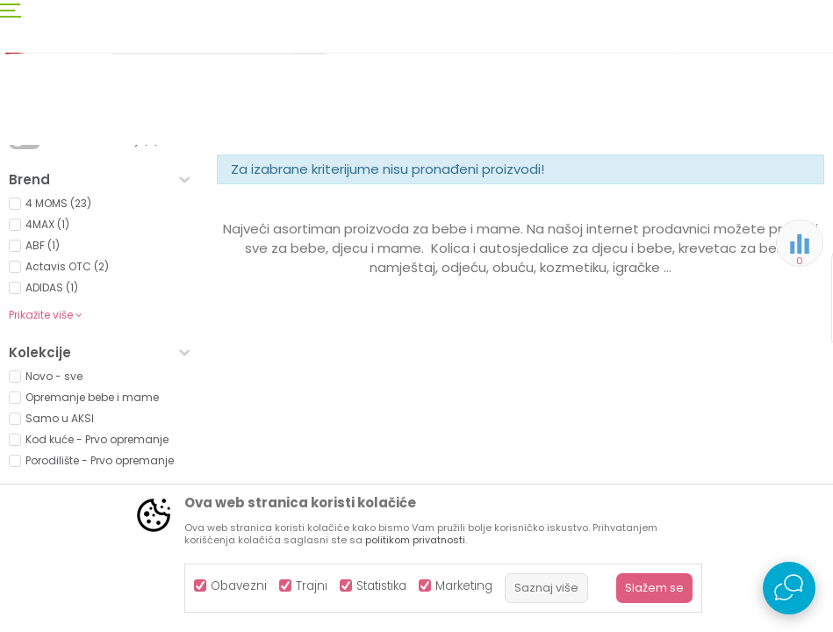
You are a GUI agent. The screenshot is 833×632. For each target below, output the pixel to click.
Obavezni (239, 585)
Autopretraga (528, 206)
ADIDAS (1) (51, 432)
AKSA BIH (32, 177)
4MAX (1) (47, 369)
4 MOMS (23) (58, 348)
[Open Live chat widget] (789, 588)
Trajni (311, 585)
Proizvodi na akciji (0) (102, 284)
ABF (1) (42, 390)
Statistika (381, 585)
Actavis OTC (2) (67, 411)
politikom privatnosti (415, 540)
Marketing (463, 585)
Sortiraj (608, 206)
